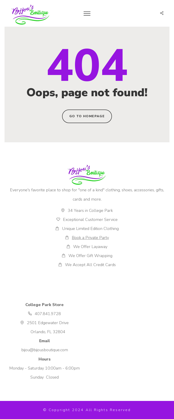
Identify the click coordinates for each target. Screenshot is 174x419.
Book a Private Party (90, 237)
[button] (162, 13)
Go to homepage (87, 116)
